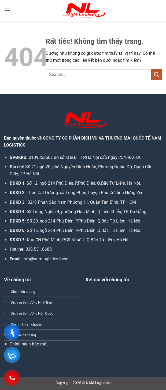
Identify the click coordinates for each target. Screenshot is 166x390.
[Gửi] (156, 74)
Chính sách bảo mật (29, 344)
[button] (7, 10)
